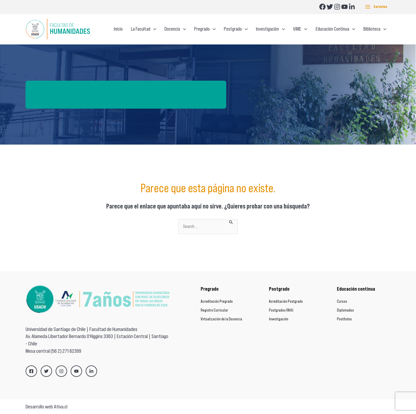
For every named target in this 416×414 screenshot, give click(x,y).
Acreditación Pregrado (217, 301)
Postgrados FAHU (281, 310)
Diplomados (345, 310)
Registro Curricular (214, 310)
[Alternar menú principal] (376, 7)
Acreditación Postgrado (286, 301)
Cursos (342, 301)
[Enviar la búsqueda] (231, 221)
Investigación (278, 319)
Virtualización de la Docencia (221, 319)
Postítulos (344, 319)
